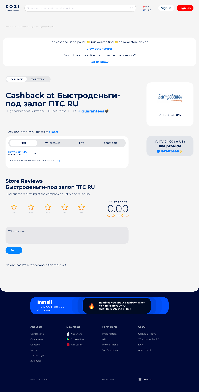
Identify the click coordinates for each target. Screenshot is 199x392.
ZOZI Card (35, 361)
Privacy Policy (108, 379)
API (104, 339)
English (147, 10)
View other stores (100, 48)
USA (146, 7)
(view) (58, 161)
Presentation (109, 334)
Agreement (144, 350)
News (33, 350)
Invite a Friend (110, 344)
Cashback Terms (147, 334)
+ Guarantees (91, 111)
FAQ (140, 344)
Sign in (166, 8)
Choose (53, 132)
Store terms (38, 79)
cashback (17, 79)
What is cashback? (148, 339)
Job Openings (110, 350)
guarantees (168, 151)
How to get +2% (17, 153)
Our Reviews (37, 334)
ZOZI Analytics (38, 355)
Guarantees (36, 339)
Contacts (35, 344)
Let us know (99, 62)
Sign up (185, 8)
